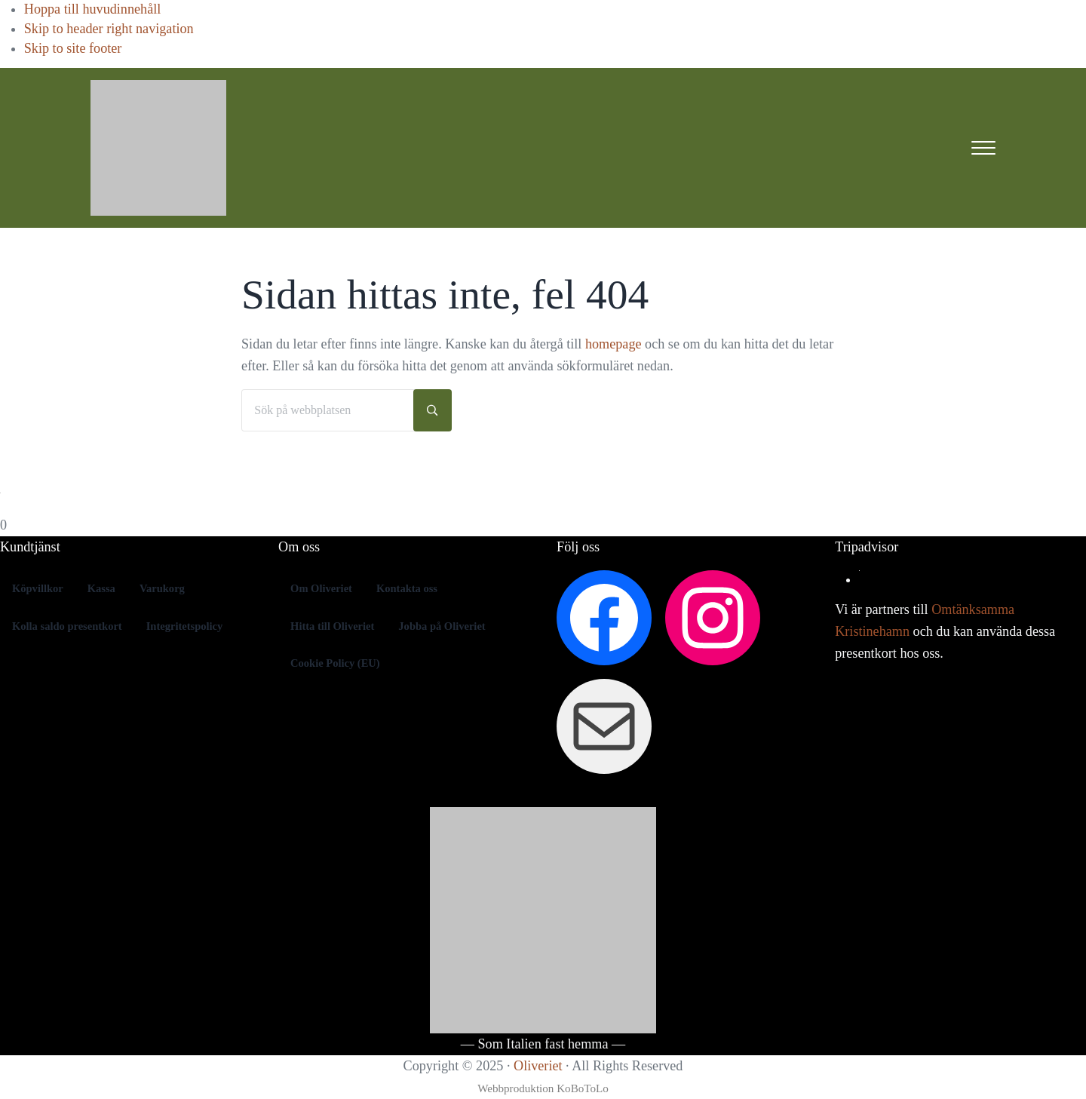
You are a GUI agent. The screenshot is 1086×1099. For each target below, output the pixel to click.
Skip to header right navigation (109, 28)
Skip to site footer (73, 48)
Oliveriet (538, 1065)
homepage (613, 343)
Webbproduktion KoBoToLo (543, 1088)
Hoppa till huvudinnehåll (92, 9)
